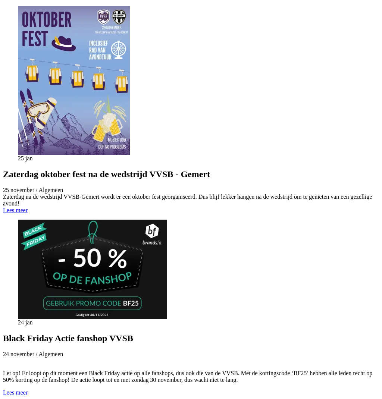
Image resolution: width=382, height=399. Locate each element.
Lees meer (15, 210)
